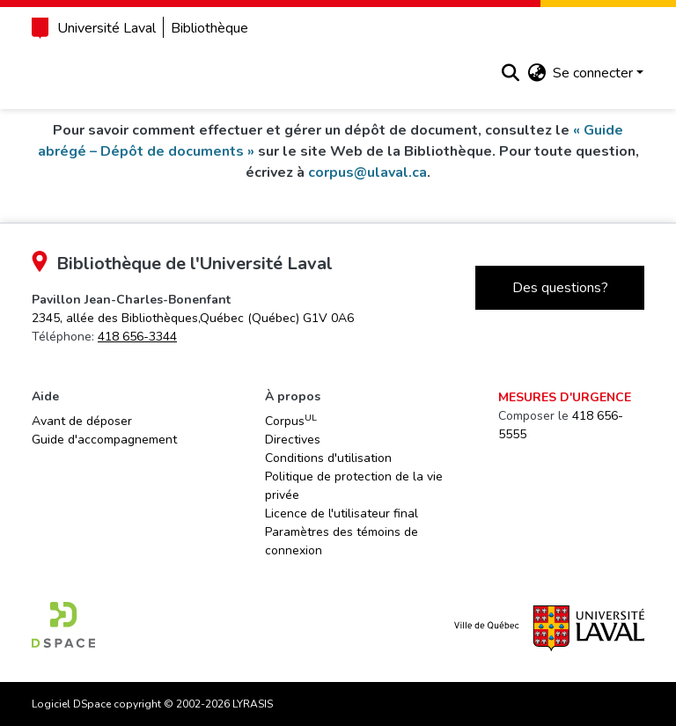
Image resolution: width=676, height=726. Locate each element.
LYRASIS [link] (252, 704)
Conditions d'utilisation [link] (328, 458)
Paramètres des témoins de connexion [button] (341, 541)
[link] (193, 318)
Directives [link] (292, 439)
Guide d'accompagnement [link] (104, 439)
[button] (510, 73)
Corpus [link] (291, 420)
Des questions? (560, 287)
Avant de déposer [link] (82, 421)
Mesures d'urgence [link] (564, 397)
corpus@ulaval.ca (367, 172)
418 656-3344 (137, 336)
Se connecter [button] (594, 73)
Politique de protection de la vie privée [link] (354, 485)
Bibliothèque (209, 28)
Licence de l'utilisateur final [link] (341, 513)
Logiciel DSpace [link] (71, 704)
